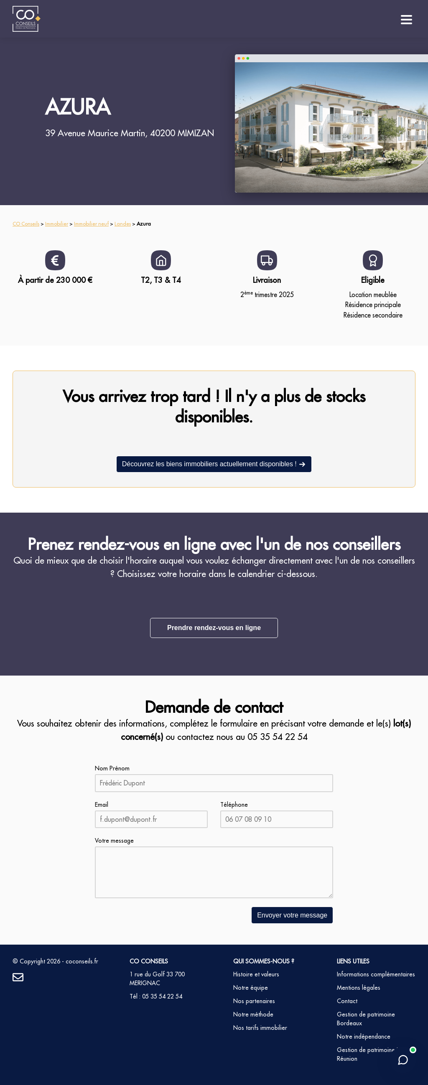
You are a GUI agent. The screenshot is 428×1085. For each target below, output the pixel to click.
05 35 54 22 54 (277, 736)
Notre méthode (253, 1014)
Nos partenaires (254, 1001)
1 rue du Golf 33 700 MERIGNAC (157, 979)
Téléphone (234, 804)
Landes (123, 224)
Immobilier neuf (91, 224)
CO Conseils (26, 224)
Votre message (114, 840)
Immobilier (56, 224)
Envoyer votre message (292, 915)
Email (101, 804)
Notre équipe (250, 987)
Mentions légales (358, 987)
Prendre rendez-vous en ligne (214, 627)
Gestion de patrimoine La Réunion (369, 1054)
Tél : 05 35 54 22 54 (156, 996)
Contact (347, 1001)
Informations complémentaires (376, 974)
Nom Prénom (112, 768)
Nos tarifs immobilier (260, 1028)
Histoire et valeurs (256, 974)
